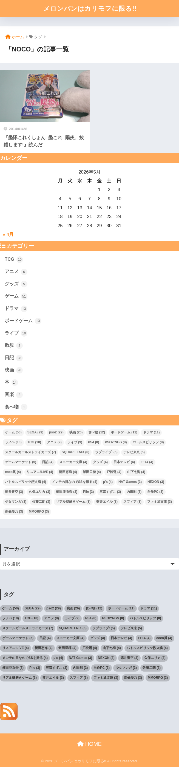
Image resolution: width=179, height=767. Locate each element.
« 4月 (8, 234)
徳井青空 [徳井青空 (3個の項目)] (14, 492)
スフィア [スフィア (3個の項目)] (132, 502)
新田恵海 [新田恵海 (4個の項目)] (68, 472)
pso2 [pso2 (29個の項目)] (56, 432)
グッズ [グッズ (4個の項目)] (100, 462)
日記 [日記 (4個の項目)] (47, 462)
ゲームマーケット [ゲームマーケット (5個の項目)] (20, 462)
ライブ (16, 333)
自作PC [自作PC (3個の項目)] (155, 492)
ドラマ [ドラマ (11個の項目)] (151, 432)
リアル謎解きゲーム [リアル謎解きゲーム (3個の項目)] (73, 502)
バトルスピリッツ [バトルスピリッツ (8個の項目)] (148, 442)
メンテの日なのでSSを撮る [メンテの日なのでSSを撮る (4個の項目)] (74, 482)
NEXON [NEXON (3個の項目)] (155, 482)
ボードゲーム (23, 321)
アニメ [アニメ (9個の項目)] (54, 442)
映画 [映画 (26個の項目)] (76, 432)
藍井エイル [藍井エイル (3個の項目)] (107, 502)
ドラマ (16, 309)
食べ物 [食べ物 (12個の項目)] (96, 432)
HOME (89, 744)
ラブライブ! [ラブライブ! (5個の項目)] (106, 452)
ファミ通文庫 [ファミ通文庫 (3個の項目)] (159, 502)
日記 (14, 358)
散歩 (14, 345)
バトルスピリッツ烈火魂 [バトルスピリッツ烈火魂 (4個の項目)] (25, 482)
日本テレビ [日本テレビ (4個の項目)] (124, 462)
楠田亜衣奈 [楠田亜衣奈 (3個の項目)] (66, 492)
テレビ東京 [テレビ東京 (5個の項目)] (134, 452)
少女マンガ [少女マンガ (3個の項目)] (15, 502)
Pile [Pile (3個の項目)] (88, 492)
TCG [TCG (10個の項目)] (34, 442)
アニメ (16, 272)
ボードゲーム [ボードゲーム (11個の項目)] (124, 432)
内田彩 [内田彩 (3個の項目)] (134, 492)
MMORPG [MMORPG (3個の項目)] (39, 511)
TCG (14, 259)
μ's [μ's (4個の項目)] (108, 482)
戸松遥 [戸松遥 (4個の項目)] (114, 472)
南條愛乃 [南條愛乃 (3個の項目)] (14, 511)
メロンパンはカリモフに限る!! (90, 8)
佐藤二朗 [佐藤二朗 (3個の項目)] (41, 502)
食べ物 (16, 407)
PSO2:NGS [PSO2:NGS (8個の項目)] (116, 442)
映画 (14, 370)
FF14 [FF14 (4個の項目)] (147, 462)
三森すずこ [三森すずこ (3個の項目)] (110, 492)
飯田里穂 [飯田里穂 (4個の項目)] (92, 472)
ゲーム (16, 296)
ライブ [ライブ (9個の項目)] (74, 442)
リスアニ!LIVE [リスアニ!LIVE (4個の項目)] (40, 472)
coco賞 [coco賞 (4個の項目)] (13, 472)
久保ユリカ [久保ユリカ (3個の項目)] (39, 492)
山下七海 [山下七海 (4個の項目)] (136, 472)
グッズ (16, 284)
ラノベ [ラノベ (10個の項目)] (13, 442)
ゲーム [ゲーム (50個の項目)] (13, 432)
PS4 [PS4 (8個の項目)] (93, 442)
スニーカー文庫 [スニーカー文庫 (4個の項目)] (73, 462)
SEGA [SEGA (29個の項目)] (35, 432)
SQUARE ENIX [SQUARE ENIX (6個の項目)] (75, 452)
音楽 (14, 395)
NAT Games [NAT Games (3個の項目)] (130, 482)
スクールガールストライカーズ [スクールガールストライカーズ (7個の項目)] (30, 452)
